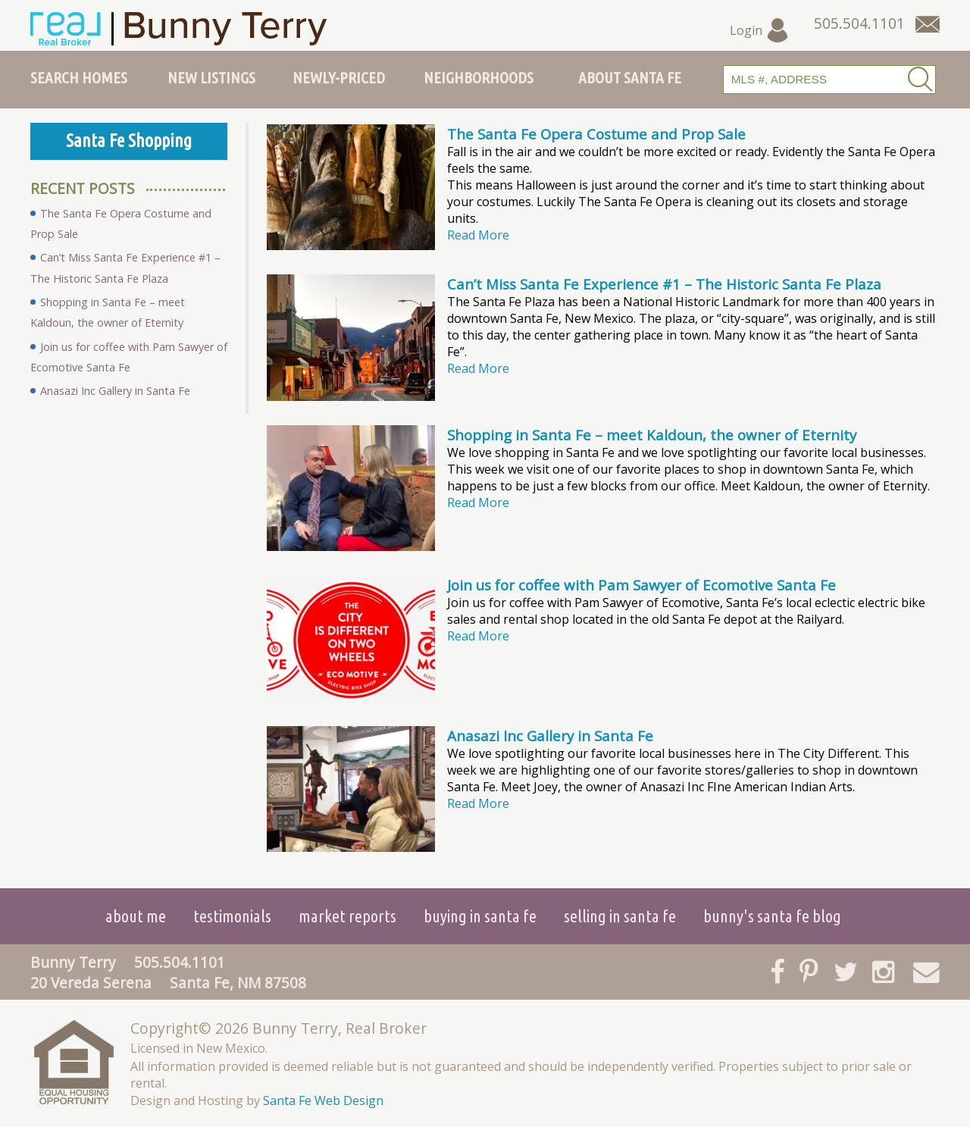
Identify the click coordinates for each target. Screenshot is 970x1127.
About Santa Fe (629, 77)
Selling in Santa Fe (620, 915)
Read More (478, 235)
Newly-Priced (339, 77)
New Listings (211, 77)
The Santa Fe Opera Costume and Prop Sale (596, 133)
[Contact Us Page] (927, 24)
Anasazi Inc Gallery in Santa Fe (550, 735)
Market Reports (347, 915)
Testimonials (232, 915)
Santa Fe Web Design (323, 1100)
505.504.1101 (179, 962)
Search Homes (78, 77)
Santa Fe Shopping (129, 140)
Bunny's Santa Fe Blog (772, 915)
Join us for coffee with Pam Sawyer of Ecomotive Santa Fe (641, 584)
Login (760, 30)
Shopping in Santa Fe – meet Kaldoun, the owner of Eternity (651, 434)
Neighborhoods (479, 77)
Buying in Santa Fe (480, 915)
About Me (135, 915)
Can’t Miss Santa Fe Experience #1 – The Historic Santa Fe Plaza (664, 283)
